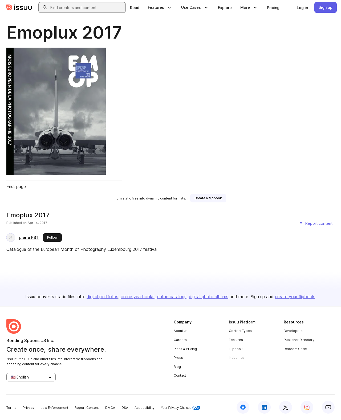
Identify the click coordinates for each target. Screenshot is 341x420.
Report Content (87, 408)
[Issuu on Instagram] (307, 407)
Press (178, 358)
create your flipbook (295, 296)
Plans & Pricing (185, 349)
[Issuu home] (19, 7)
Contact (180, 375)
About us (181, 331)
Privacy (28, 408)
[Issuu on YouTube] (328, 407)
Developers (293, 331)
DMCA (110, 408)
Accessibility (145, 408)
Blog (177, 367)
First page (16, 186)
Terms (11, 408)
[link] (135, 7)
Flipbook (236, 349)
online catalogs (171, 296)
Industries (237, 358)
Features (236, 340)
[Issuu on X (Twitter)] (285, 407)
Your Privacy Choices (180, 408)
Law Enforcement (54, 408)
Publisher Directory (299, 340)
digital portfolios (102, 296)
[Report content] (316, 223)
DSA (124, 408)
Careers (180, 340)
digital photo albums (208, 296)
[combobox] (86, 7)
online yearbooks (138, 296)
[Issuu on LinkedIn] (264, 407)
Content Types (240, 331)
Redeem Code (295, 349)
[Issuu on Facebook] (243, 407)
